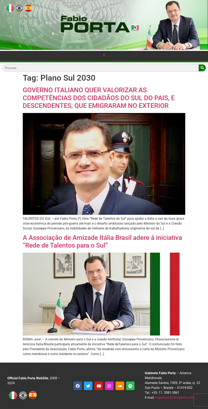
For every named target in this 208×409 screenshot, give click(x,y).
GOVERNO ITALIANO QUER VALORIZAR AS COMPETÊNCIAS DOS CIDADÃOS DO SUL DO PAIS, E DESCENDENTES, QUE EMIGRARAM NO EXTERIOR (99, 98)
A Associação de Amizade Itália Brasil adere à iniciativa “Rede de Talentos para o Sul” (102, 241)
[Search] (202, 68)
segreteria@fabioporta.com (174, 397)
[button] (104, 55)
